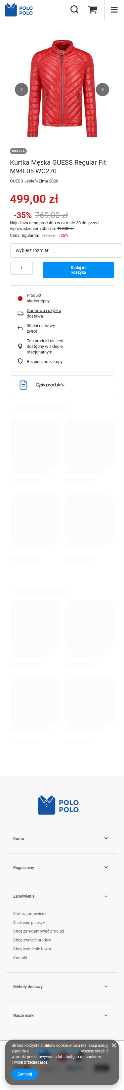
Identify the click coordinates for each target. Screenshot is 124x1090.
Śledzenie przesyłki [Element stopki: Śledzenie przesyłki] (30, 922)
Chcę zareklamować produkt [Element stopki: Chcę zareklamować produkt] (38, 931)
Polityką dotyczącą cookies (54, 1051)
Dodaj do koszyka (79, 270)
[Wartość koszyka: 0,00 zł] (93, 10)
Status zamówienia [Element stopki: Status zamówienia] (30, 913)
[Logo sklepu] (21, 9)
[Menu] (114, 10)
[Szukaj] (74, 10)
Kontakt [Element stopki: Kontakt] (20, 958)
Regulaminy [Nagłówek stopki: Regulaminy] (23, 867)
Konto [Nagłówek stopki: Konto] (18, 838)
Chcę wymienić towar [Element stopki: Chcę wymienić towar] (32, 949)
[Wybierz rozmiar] (66, 250)
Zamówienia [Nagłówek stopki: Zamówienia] (23, 896)
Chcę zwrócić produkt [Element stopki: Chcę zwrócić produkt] (32, 940)
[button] (21, 89)
